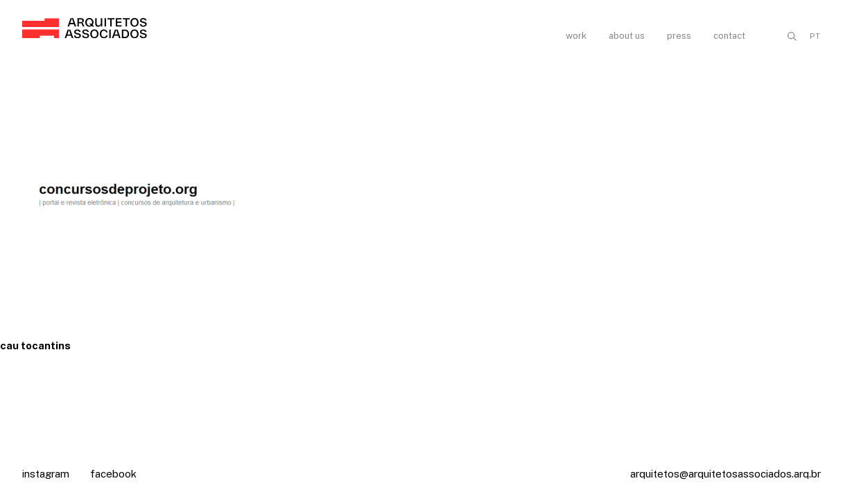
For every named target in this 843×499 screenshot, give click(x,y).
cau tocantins (35, 345)
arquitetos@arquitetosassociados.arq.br (725, 474)
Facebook (113, 474)
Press (679, 35)
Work (576, 35)
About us (627, 35)
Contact (729, 35)
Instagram (45, 474)
